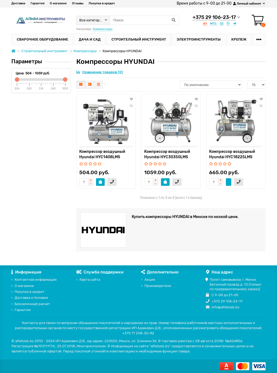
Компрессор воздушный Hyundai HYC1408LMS (102, 154)
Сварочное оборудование (42, 39)
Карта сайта (90, 280)
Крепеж (238, 39)
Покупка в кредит (102, 3)
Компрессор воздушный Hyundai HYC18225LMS (232, 154)
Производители (157, 286)
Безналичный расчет (32, 304)
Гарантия (37, 3)
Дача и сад (90, 39)
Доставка (18, 3)
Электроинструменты (199, 39)
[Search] (144, 20)
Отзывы (77, 3)
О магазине (58, 3)
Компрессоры (103, 29)
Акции (149, 280)
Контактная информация (36, 280)
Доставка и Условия (31, 298)
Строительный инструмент (138, 39)
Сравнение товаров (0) (99, 72)
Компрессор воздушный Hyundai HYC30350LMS (167, 154)
